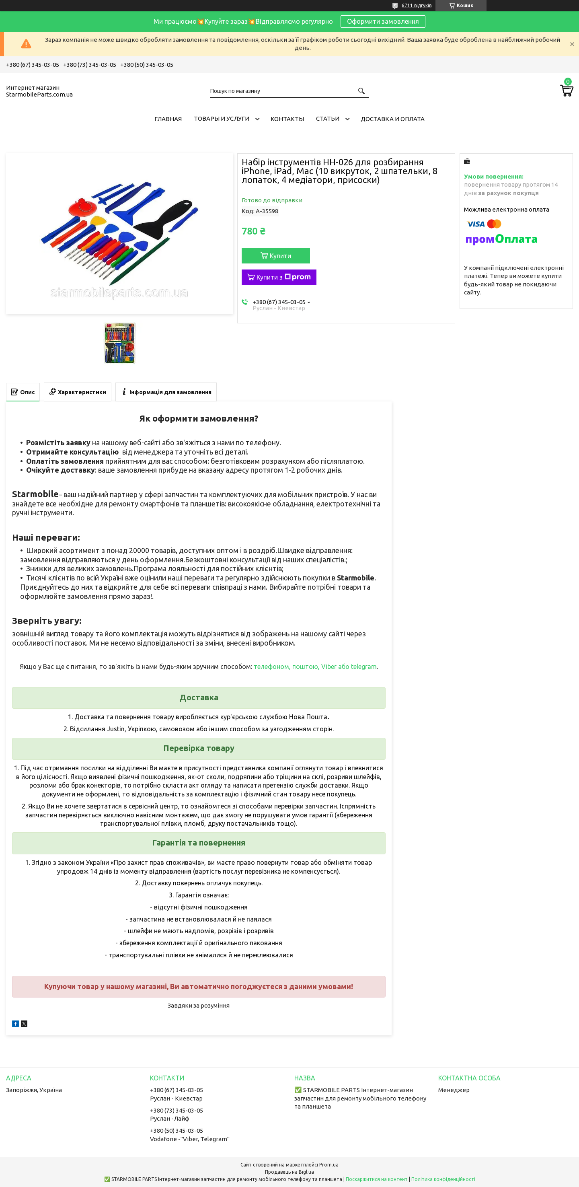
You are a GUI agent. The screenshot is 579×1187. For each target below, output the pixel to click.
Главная (168, 118)
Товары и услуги (221, 118)
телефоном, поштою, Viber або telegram (315, 666)
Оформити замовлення (383, 21)
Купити (280, 255)
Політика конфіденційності (443, 1179)
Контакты (287, 118)
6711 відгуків (416, 5)
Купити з (284, 277)
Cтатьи (327, 118)
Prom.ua (329, 1164)
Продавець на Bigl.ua (289, 1172)
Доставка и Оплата (393, 118)
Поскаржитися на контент (377, 1179)
